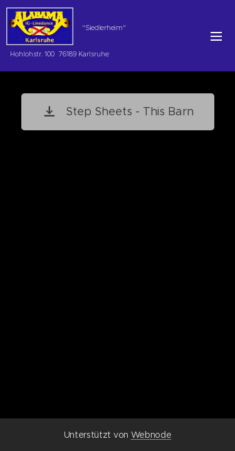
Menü (216, 36)
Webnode (151, 434)
